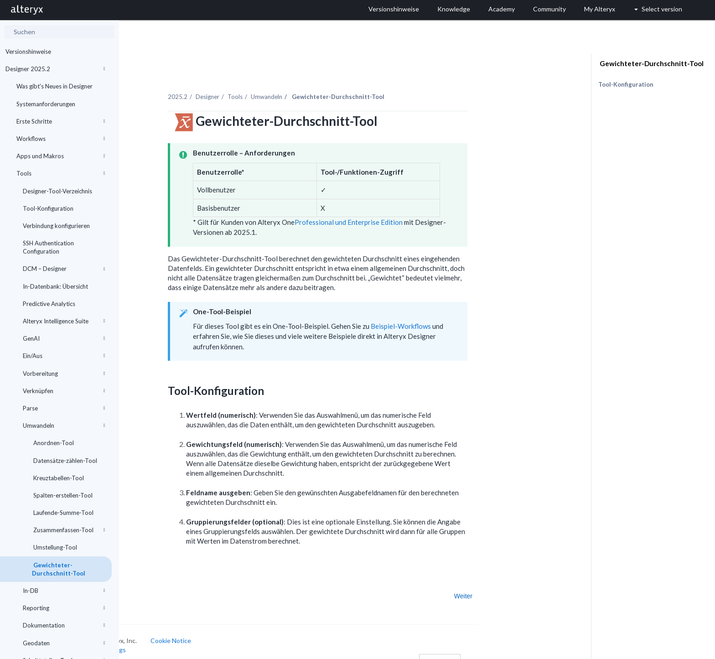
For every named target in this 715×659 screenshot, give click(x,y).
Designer (258, 86)
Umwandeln (64, 425)
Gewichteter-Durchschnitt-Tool (58, 569)
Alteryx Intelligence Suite (64, 321)
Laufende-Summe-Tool (62, 512)
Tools (60, 173)
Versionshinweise (28, 51)
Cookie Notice (221, 630)
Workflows (60, 138)
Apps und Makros (60, 156)
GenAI (64, 338)
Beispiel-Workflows (451, 315)
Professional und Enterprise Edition (399, 212)
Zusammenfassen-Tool (68, 530)
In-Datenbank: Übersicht (55, 286)
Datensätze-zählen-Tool (64, 460)
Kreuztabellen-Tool (58, 478)
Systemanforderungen (45, 104)
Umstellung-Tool (54, 547)
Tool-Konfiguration (48, 208)
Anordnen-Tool (53, 442)
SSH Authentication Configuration (48, 247)
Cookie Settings (153, 639)
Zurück (146, 585)
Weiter (514, 585)
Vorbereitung (64, 373)
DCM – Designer (64, 268)
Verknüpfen (64, 390)
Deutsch (490, 651)
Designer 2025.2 (55, 69)
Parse (64, 408)
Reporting (64, 608)
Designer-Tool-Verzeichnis (57, 191)
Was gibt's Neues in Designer (54, 86)
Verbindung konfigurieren (56, 225)
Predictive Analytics (49, 303)
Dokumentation (64, 625)
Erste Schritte (60, 121)
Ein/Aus (64, 355)
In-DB (64, 590)
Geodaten (64, 643)
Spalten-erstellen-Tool (62, 495)
